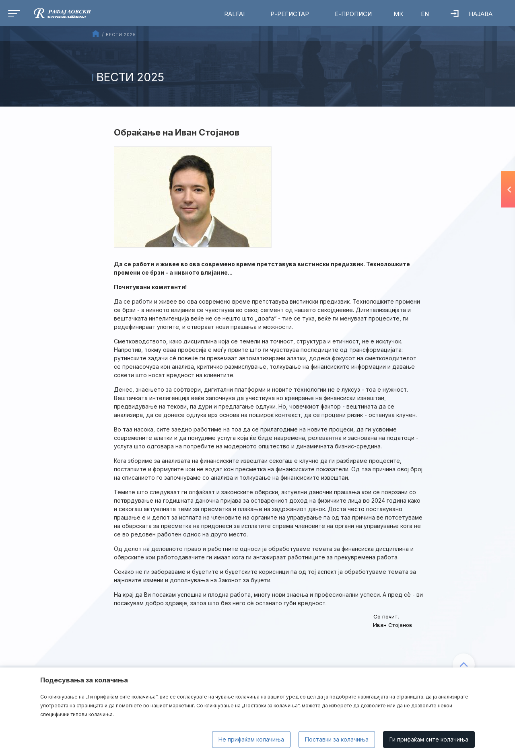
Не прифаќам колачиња (251, 739)
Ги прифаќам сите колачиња (428, 739)
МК (398, 14)
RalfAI (234, 14)
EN (425, 14)
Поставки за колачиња (337, 739)
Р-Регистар (289, 14)
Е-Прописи (353, 14)
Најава (471, 14)
